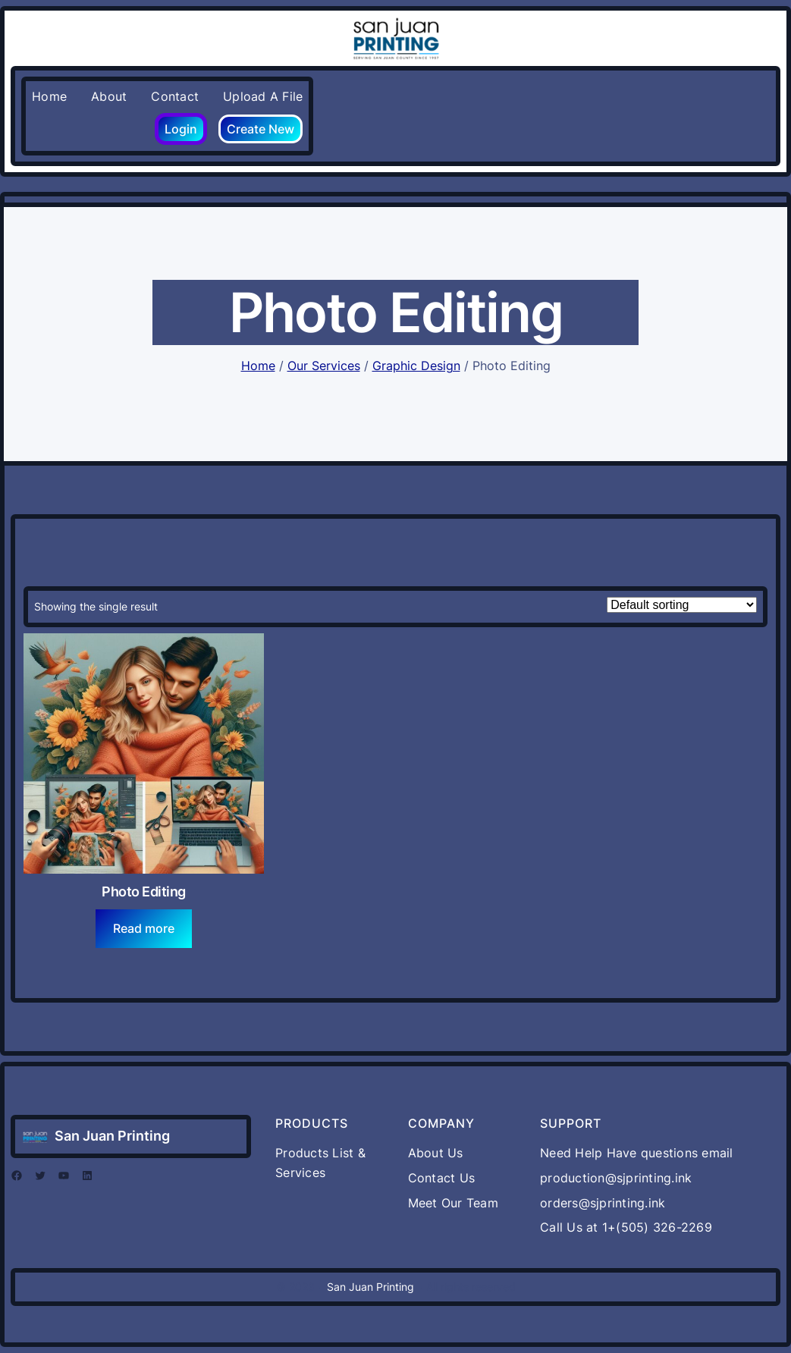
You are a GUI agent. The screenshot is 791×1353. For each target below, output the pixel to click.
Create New (260, 129)
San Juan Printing (112, 1136)
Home (258, 365)
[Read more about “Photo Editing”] (144, 928)
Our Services (323, 365)
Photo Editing (144, 891)
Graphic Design (416, 365)
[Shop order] (682, 605)
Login (181, 129)
